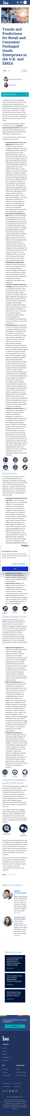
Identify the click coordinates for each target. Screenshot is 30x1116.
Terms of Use (17, 1083)
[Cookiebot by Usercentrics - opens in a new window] (21, 546)
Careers (4, 1051)
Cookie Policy (6, 1086)
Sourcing (4, 1072)
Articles (18, 1069)
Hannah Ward (12, 85)
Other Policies (17, 1086)
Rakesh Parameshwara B (15, 79)
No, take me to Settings (18, 563)
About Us (4, 1048)
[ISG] (7, 2)
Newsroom (5, 1060)
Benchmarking (6, 1075)
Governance (5, 1069)
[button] (17, 913)
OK (15, 569)
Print (24, 71)
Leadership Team (6, 1057)
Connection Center (21, 1072)
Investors (4, 1054)
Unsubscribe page (20, 1075)
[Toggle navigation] (25, 2)
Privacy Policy (6, 1083)
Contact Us (14, 1026)
